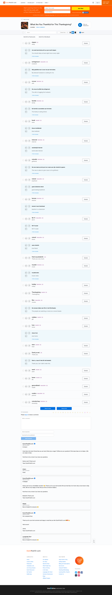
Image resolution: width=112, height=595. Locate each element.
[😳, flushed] (56, 412)
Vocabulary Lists (30, 565)
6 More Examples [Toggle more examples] (35, 56)
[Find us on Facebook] (82, 572)
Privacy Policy (52, 15)
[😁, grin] (58, 412)
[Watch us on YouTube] (79, 572)
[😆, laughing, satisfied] (68, 412)
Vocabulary (30, 2)
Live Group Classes (31, 567)
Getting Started (62, 561)
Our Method (45, 559)
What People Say (46, 565)
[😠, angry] (65, 412)
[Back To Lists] (25, 19)
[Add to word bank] (79, 43)
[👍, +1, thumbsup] (90, 412)
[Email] (37, 435)
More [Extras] (46, 2)
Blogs (44, 576)
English (81, 32)
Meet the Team (46, 563)
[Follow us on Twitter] (76, 572)
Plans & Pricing (46, 567)
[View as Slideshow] (83, 25)
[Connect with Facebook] (85, 13)
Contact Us (61, 574)
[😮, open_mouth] (82, 412)
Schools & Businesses (48, 574)
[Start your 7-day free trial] (79, 560)
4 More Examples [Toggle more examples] (35, 75)
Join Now (80, 8)
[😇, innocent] (77, 412)
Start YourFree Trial (107, 2)
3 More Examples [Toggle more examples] (35, 153)
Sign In (98, 2)
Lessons (23, 2)
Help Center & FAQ (63, 559)
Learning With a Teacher (64, 572)
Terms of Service (70, 592)
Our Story (45, 561)
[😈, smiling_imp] (85, 412)
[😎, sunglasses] (63, 412)
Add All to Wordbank (44, 37)
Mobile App (29, 574)
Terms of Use (47, 15)
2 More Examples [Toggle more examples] (35, 192)
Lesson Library (30, 561)
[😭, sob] (75, 412)
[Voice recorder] (29, 43)
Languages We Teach (47, 572)
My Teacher (39, 2)
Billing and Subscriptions (64, 563)
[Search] (41, 32)
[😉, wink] (73, 412)
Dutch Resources (30, 569)
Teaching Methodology (64, 569)
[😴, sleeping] (80, 412)
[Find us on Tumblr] (76, 575)
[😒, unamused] (60, 412)
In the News (45, 569)
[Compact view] (70, 32)
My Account (61, 565)
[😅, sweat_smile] (70, 412)
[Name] (37, 432)
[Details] (86, 43)
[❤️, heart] (87, 412)
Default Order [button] (63, 32)
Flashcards (29, 563)
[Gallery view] (75, 32)
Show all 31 (64, 408)
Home (28, 559)
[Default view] (73, 32)
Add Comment (28, 438)
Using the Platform (63, 567)
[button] (93, 2)
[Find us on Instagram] (79, 575)
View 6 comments (40, 27)
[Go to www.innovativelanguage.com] (56, 588)
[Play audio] (26, 43)
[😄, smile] (53, 412)
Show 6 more (48, 408)
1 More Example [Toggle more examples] (35, 114)
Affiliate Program (46, 578)
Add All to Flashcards (29, 37)
